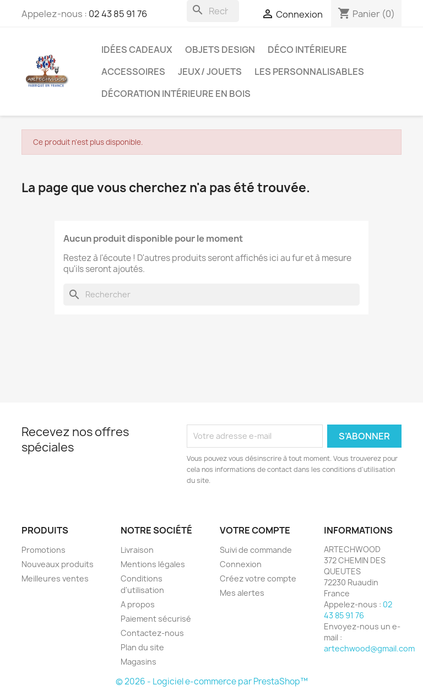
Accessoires (133, 72)
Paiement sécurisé (156, 618)
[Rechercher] (213, 11)
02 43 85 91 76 (118, 14)
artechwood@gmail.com (369, 648)
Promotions (43, 550)
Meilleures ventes (55, 578)
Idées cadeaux (136, 50)
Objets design (220, 50)
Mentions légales (153, 564)
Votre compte (255, 530)
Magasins (138, 661)
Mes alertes (242, 593)
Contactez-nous (152, 633)
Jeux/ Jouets (210, 72)
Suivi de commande (256, 550)
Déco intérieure (307, 50)
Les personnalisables (309, 72)
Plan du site (142, 647)
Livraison (137, 550)
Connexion (241, 564)
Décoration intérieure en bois (176, 94)
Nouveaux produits (57, 564)
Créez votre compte (258, 578)
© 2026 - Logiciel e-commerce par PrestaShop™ (212, 681)
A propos (138, 604)
